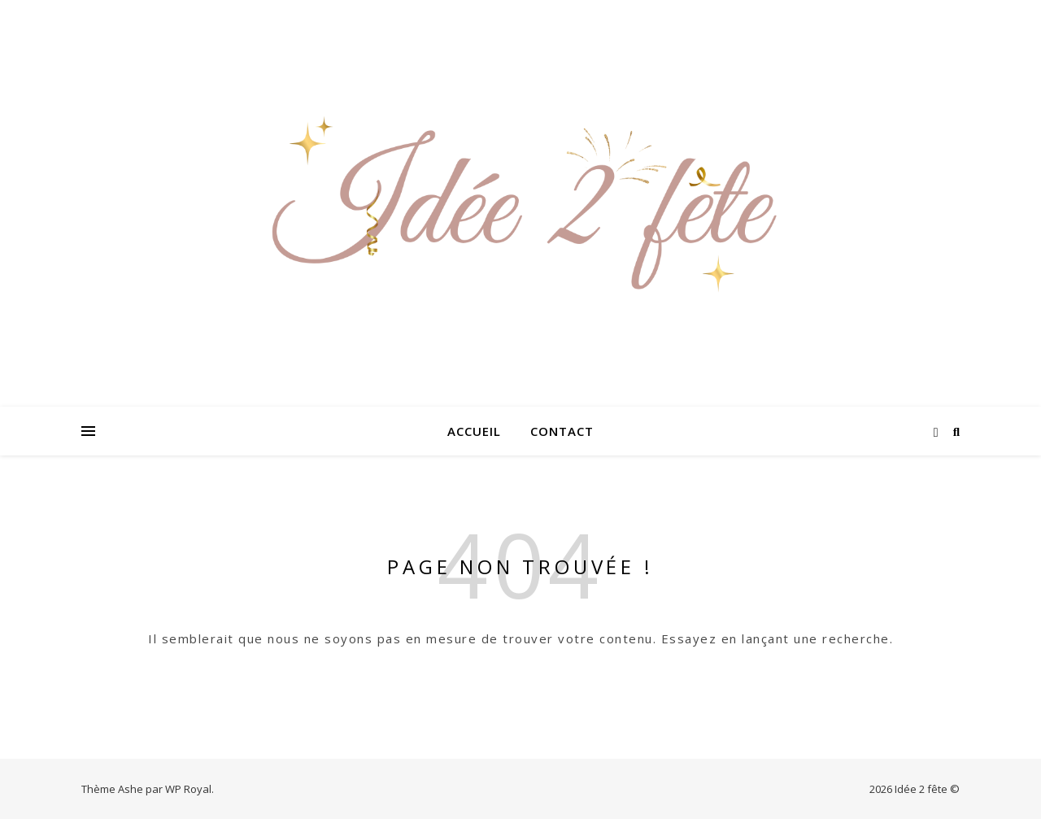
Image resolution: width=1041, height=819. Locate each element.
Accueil (474, 431)
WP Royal (188, 789)
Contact (562, 431)
